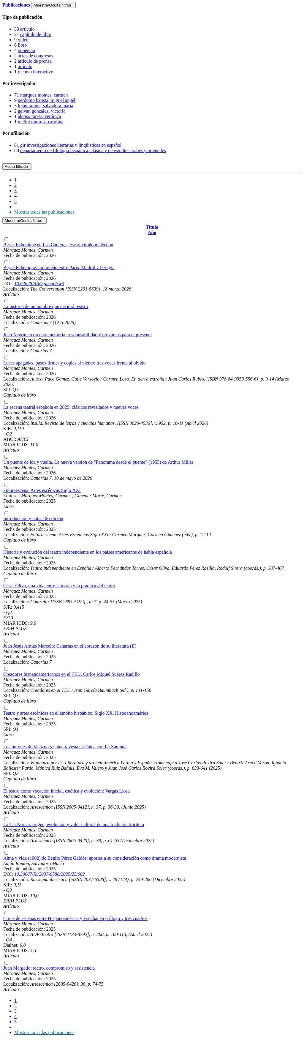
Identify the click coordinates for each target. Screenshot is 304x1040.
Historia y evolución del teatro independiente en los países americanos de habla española (87, 552)
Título (152, 227)
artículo (27, 28)
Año (152, 232)
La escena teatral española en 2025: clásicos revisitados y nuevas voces (71, 407)
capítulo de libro (35, 34)
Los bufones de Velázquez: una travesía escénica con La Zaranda (64, 746)
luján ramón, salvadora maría (45, 105)
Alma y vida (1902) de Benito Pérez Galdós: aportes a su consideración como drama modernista (94, 858)
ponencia (26, 50)
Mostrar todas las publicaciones (44, 211)
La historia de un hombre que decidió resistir (45, 306)
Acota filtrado (17, 166)
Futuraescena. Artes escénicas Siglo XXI (42, 490)
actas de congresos (35, 55)
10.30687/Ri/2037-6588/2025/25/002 (49, 874)
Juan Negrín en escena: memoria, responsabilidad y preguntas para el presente (77, 334)
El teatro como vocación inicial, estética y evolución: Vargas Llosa (66, 790)
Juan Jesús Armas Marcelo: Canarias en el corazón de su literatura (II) (69, 645)
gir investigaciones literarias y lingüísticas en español (70, 145)
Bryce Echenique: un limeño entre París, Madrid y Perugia (59, 267)
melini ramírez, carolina (40, 121)
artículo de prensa (35, 61)
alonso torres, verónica (39, 116)
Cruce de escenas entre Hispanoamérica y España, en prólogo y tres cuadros (75, 918)
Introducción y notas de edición (33, 518)
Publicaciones (16, 4)
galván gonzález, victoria (41, 110)
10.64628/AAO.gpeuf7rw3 (39, 283)
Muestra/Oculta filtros (53, 5)
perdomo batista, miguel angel (46, 100)
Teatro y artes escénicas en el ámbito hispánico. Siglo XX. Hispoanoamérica (75, 713)
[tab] (152, 17)
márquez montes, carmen (44, 94)
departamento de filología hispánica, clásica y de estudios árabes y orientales (93, 150)
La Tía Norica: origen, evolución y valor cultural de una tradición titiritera (73, 824)
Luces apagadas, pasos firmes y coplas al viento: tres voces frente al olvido (74, 362)
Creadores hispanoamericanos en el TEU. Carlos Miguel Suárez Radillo (71, 674)
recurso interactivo (35, 71)
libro (22, 45)
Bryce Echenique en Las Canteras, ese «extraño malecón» (58, 244)
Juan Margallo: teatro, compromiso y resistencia (49, 967)
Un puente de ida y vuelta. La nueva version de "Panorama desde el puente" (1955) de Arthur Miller (98, 462)
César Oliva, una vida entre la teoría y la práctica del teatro (59, 585)
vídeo (23, 39)
